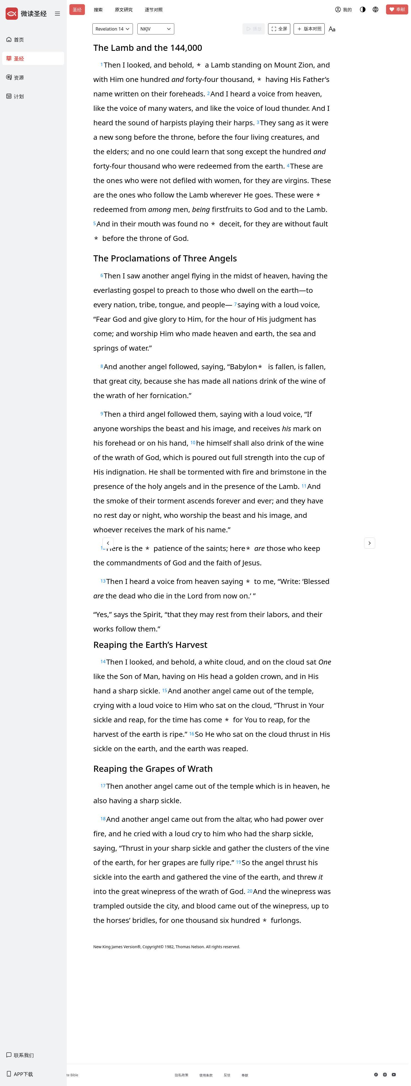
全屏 (289, 29)
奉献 (397, 9)
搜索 (98, 10)
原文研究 (124, 10)
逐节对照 (154, 10)
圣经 (77, 10)
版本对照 (318, 29)
